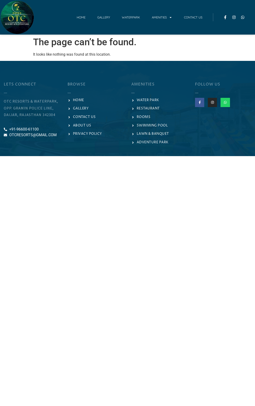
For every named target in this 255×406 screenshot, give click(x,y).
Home (81, 17)
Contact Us (193, 17)
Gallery (103, 17)
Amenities (162, 17)
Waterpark (131, 17)
